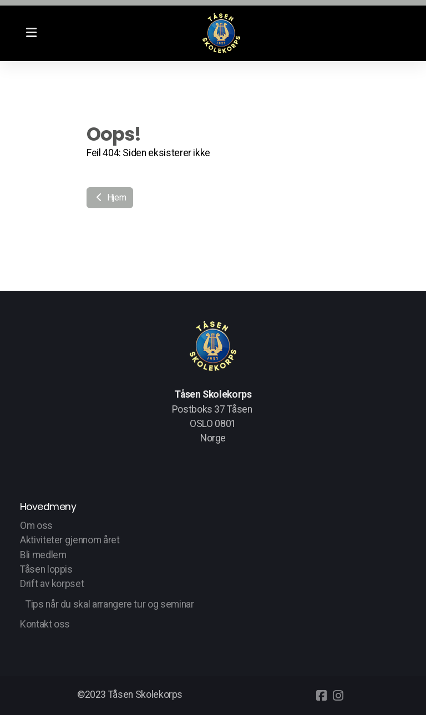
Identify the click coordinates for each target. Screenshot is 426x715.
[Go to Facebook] (321, 695)
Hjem (110, 197)
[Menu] (31, 33)
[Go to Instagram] (337, 695)
